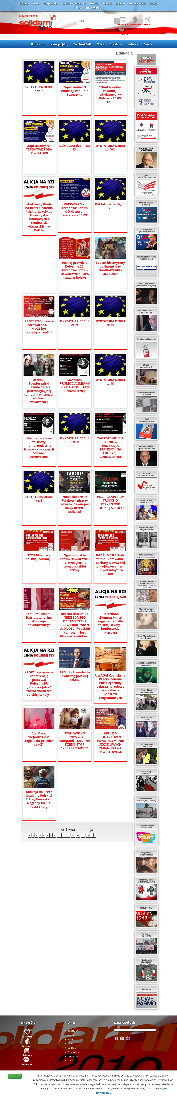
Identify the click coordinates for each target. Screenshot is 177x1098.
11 (63, 835)
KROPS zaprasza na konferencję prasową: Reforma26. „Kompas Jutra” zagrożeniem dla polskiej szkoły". (39, 683)
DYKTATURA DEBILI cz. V (74, 323)
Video (100, 44)
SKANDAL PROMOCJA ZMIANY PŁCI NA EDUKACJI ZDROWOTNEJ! (75, 385)
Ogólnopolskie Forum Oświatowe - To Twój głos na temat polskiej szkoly (75, 562)
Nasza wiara (92, 7)
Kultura (66, 3)
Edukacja (80, 3)
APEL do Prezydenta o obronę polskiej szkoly (74, 676)
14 (78, 835)
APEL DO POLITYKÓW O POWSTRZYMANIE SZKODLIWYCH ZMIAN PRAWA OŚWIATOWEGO (110, 742)
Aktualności (38, 44)
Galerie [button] (133, 44)
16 (87, 835)
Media (36, 3)
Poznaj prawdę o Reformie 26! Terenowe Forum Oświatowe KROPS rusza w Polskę (75, 270)
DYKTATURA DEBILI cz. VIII (110, 147)
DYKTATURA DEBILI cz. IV (110, 323)
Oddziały (71, 1047)
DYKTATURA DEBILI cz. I (38, 498)
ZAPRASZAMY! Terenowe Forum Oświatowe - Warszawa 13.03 (75, 209)
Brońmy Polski (137, 3)
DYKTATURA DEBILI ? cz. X (38, 89)
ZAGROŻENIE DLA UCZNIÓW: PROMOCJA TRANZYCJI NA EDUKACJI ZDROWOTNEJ (110, 447)
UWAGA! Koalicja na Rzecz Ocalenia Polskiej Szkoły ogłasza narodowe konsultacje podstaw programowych (110, 687)
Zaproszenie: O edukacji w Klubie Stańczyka (74, 90)
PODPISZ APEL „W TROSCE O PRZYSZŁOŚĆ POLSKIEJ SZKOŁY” (110, 502)
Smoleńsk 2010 (82, 44)
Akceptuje (15, 1076)
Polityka (24, 3)
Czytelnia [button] (116, 44)
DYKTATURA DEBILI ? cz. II (74, 440)
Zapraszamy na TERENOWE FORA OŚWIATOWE (39, 149)
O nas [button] (148, 44)
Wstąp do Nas (74, 1052)
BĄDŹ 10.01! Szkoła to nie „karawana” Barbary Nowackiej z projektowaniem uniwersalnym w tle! (110, 564)
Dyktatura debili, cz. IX (74, 147)
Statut (70, 1039)
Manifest (71, 1035)
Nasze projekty (59, 44)
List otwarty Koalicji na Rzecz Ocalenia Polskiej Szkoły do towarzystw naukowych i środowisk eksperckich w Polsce (39, 217)
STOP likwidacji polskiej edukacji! (39, 557)
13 (73, 835)
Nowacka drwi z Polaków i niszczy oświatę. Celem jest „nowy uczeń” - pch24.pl (75, 504)
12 (68, 835)
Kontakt (71, 1060)
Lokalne (120, 3)
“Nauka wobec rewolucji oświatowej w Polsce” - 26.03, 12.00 (110, 94)
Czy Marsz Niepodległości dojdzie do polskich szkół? (39, 738)
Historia (94, 3)
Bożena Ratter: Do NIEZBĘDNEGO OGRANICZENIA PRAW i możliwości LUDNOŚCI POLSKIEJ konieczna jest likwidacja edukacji (74, 625)
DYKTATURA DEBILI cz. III (110, 381)
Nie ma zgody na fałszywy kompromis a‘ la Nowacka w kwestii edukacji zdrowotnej (39, 447)
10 (59, 835)
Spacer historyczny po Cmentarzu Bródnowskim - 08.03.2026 (110, 268)
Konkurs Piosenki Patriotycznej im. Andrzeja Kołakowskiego (39, 619)
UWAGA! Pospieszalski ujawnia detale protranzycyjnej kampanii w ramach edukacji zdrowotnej (39, 391)
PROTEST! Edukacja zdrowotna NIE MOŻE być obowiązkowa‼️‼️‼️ (39, 326)
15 (83, 835)
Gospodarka (51, 3)
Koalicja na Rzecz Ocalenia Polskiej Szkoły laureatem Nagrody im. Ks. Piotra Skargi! (39, 799)
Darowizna (72, 1056)
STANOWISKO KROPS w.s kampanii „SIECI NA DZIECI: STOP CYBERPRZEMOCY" (74, 740)
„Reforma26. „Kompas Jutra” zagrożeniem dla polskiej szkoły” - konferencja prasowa (110, 623)
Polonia (107, 3)
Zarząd (70, 1043)
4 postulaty (72, 1030)
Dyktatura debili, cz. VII (110, 206)
